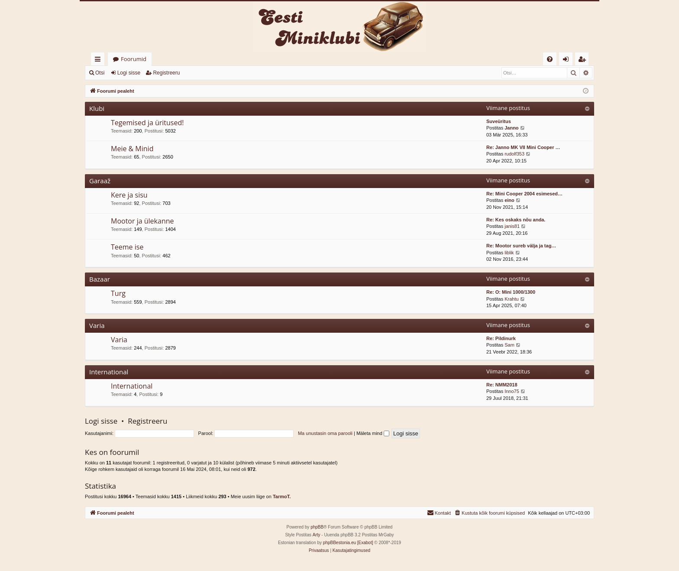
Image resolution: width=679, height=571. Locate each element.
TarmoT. (282, 496)
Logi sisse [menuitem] (567, 60)
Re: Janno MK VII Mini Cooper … (523, 147)
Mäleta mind (372, 433)
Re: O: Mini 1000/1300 (510, 292)
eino (509, 200)
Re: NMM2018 (501, 384)
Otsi (99, 73)
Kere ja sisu (129, 195)
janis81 (512, 226)
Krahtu (511, 299)
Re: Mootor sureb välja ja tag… (521, 245)
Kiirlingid (99, 60)
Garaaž (99, 180)
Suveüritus (498, 121)
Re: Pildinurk (501, 338)
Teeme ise (127, 247)
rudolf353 (514, 153)
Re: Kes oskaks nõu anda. (515, 219)
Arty (316, 534)
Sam (509, 344)
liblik (509, 252)
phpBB (316, 527)
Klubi (96, 108)
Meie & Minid (132, 148)
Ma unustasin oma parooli (325, 433)
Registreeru (166, 73)
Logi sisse (128, 73)
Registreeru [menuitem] (583, 60)
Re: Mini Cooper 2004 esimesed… (524, 193)
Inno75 (511, 391)
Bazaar (99, 279)
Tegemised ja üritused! (147, 122)
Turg (118, 293)
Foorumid (133, 59)
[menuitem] (549, 59)
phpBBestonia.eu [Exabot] (348, 542)
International (108, 371)
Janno (511, 127)
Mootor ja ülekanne (142, 221)
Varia (97, 325)
